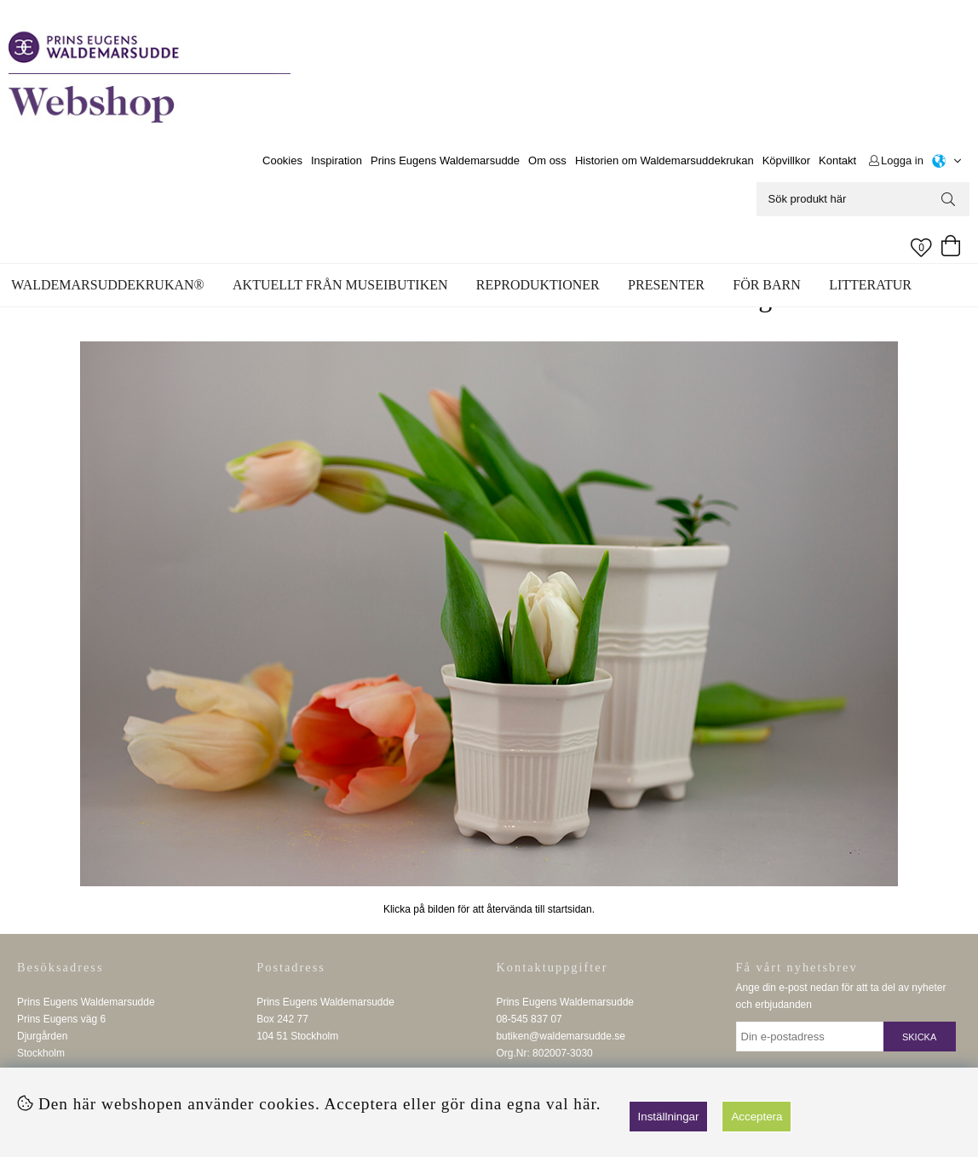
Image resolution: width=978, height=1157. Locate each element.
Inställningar (668, 1116)
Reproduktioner (538, 285)
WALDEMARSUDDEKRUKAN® (107, 285)
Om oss (547, 160)
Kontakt (837, 160)
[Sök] (863, 199)
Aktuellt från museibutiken (340, 285)
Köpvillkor (786, 160)
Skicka (919, 1037)
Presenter (666, 285)
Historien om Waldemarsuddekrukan (664, 160)
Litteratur (870, 285)
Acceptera (756, 1116)
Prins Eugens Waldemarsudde (445, 160)
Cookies (282, 160)
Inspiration (336, 160)
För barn (767, 285)
